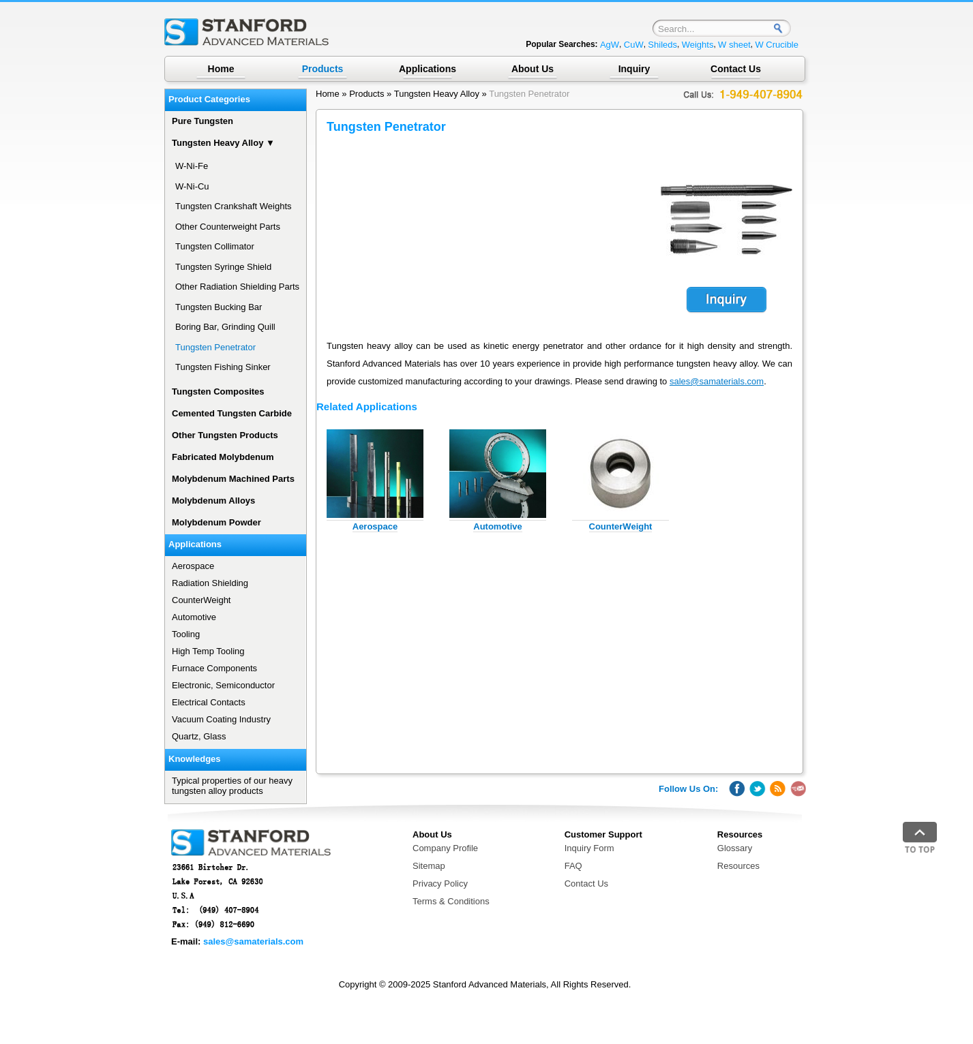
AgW (609, 45)
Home (221, 68)
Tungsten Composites (218, 391)
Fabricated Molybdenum (223, 457)
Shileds (662, 45)
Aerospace (375, 526)
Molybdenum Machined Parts (233, 479)
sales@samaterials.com (717, 381)
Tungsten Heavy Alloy (436, 94)
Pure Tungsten (202, 121)
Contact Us (735, 68)
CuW (634, 45)
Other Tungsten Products (225, 435)
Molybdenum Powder (216, 522)
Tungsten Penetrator (529, 94)
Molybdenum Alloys (213, 500)
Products (366, 94)
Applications (427, 68)
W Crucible (776, 45)
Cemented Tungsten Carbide (232, 413)
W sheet (734, 45)
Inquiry (634, 68)
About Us (532, 68)
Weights (698, 45)
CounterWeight (621, 526)
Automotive (497, 526)
